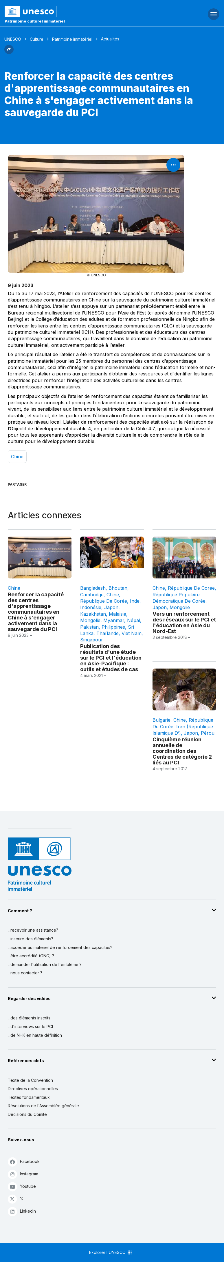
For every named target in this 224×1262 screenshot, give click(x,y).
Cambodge (92, 595)
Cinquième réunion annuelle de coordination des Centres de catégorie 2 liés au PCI (182, 751)
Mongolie (90, 620)
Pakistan (89, 627)
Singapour (91, 640)
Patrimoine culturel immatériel (35, 21)
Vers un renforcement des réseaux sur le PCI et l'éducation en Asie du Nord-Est (184, 622)
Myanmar (113, 620)
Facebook (24, 1161)
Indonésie (90, 607)
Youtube (22, 1186)
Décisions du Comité (27, 1114)
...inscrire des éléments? (30, 938)
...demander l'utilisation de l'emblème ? (45, 964)
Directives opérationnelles (33, 1088)
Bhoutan (118, 588)
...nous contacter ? (25, 972)
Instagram (23, 1174)
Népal (133, 620)
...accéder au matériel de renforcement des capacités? (60, 947)
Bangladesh (93, 588)
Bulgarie (161, 720)
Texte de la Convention (30, 1080)
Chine (17, 456)
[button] (9, 52)
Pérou (207, 733)
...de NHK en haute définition (35, 1035)
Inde (134, 601)
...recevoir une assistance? (33, 930)
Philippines (113, 627)
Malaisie (117, 614)
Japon (111, 607)
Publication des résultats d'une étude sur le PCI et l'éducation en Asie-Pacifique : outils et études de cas (111, 657)
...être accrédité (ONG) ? (31, 955)
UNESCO (12, 39)
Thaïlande (107, 633)
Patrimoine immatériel (72, 39)
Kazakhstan (93, 614)
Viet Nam (132, 633)
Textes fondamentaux (29, 1097)
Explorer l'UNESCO (111, 1252)
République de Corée (103, 601)
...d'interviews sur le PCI (30, 1026)
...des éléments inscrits (29, 1017)
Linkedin (22, 1211)
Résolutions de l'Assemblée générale (43, 1105)
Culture (36, 39)
